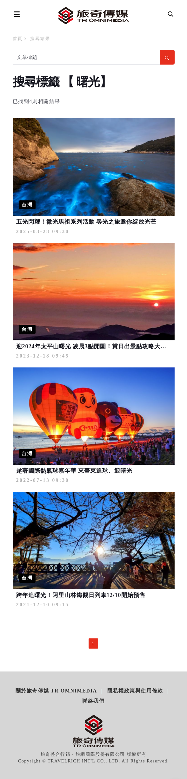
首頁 (18, 38)
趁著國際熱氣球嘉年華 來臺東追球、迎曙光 (74, 471)
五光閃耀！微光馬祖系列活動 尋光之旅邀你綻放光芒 (86, 222)
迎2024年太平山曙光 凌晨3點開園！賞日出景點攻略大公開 (94, 346)
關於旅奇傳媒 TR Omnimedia (56, 690)
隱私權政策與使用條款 (135, 690)
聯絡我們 (93, 701)
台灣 (27, 204)
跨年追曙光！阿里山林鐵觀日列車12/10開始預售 (80, 595)
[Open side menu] (15, 14)
